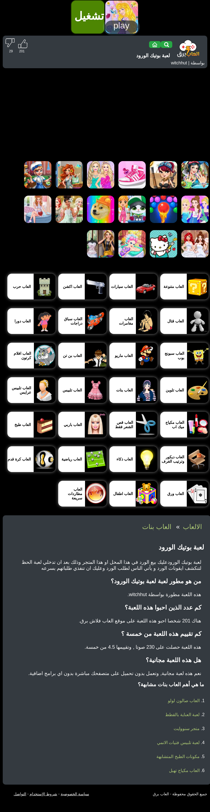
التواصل (20, 794)
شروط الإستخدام (43, 794)
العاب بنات (156, 526)
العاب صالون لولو (184, 700)
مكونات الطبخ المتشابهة (178, 756)
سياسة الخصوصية (75, 794)
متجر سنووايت (187, 728)
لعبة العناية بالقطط (182, 714)
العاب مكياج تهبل (184, 770)
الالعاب (192, 526)
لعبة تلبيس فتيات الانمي (178, 742)
